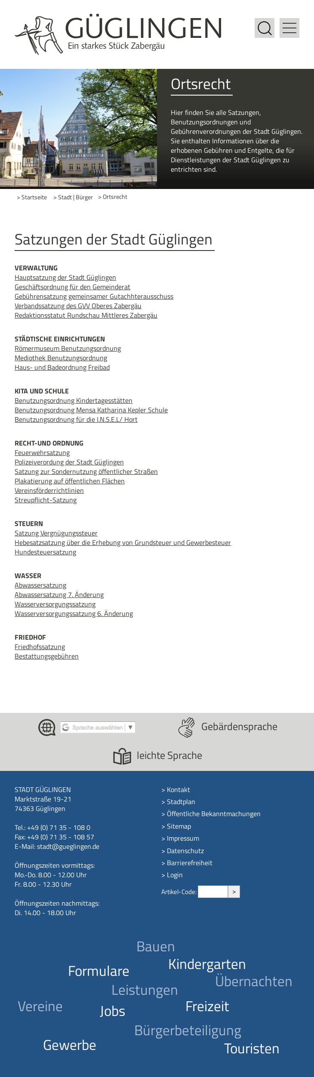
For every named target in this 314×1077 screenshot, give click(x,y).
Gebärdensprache (239, 726)
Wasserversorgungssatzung (55, 604)
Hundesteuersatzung (45, 552)
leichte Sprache (169, 755)
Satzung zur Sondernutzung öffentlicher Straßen (86, 471)
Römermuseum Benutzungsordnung (68, 348)
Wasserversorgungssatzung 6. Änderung (74, 613)
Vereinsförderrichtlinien (49, 490)
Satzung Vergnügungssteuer (56, 533)
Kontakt (178, 789)
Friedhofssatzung (40, 646)
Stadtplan (181, 801)
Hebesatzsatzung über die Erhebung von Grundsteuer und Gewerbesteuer (123, 542)
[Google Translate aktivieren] (97, 726)
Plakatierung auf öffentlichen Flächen (70, 481)
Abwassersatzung (40, 585)
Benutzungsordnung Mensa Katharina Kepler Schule (91, 410)
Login (175, 874)
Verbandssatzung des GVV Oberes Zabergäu (78, 305)
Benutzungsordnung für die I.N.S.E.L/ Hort (76, 419)
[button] (289, 23)
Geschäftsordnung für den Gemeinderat (72, 287)
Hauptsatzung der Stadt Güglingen (65, 277)
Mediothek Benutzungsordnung (61, 358)
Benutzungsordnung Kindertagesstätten (73, 400)
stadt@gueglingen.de (68, 846)
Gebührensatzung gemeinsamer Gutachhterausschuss (94, 296)
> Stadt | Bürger (73, 196)
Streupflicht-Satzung (46, 500)
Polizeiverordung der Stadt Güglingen (69, 462)
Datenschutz (185, 850)
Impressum (183, 838)
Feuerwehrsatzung (42, 452)
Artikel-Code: (179, 892)
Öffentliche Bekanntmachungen (214, 813)
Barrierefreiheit (189, 862)
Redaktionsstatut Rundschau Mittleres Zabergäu (86, 315)
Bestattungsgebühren (47, 656)
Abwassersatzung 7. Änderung (59, 594)
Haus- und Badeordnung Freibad (62, 367)
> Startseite (32, 196)
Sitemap (179, 826)
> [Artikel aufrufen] (234, 891)
